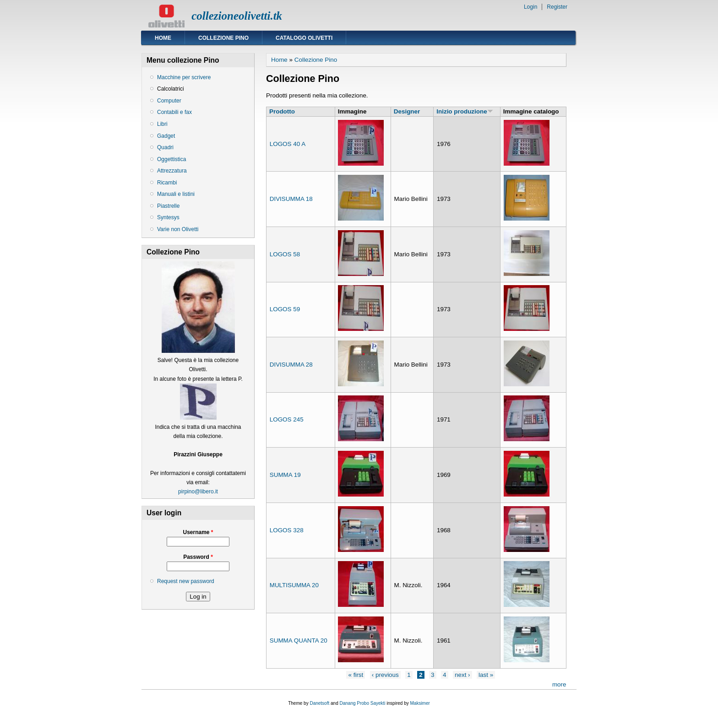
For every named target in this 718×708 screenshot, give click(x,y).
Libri (162, 124)
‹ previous (385, 674)
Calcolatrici (170, 89)
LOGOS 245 (287, 419)
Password (198, 557)
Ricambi (167, 182)
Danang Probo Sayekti (362, 703)
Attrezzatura (172, 171)
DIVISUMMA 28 (291, 364)
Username (198, 532)
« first (355, 674)
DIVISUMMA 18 (291, 198)
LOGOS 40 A (287, 144)
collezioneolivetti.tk (236, 16)
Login (530, 7)
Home (163, 38)
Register (557, 7)
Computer (169, 100)
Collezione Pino (223, 38)
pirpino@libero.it (198, 491)
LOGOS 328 (287, 530)
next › (462, 674)
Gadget (166, 136)
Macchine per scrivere (184, 77)
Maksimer (420, 703)
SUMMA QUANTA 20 (298, 640)
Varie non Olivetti (178, 229)
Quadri (165, 147)
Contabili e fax (174, 112)
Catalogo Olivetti (304, 38)
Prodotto (282, 111)
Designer (407, 111)
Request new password (185, 581)
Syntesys (168, 217)
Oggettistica (171, 159)
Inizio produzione (464, 111)
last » (486, 674)
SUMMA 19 (285, 474)
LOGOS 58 (285, 254)
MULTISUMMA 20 (294, 585)
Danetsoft (319, 703)
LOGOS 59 (285, 309)
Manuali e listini (176, 194)
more (559, 684)
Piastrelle (168, 206)
